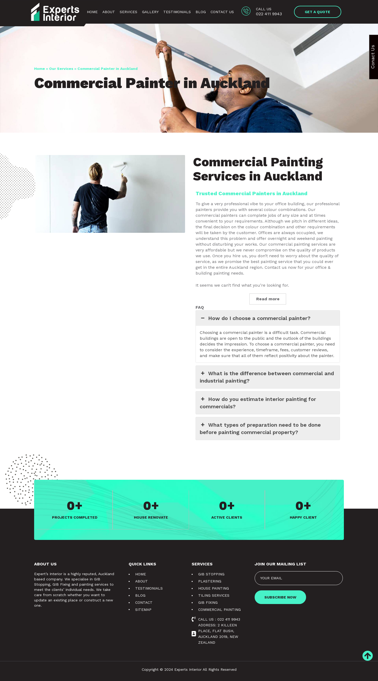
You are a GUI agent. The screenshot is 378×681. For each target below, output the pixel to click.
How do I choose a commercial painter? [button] (255, 318)
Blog (201, 12)
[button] (317, 12)
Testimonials (177, 12)
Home (92, 12)
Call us (263, 9)
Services (128, 12)
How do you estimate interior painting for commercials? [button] (258, 402)
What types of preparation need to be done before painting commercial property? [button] (260, 428)
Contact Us (222, 12)
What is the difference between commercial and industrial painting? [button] (267, 377)
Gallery (150, 12)
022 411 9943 (269, 13)
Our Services (61, 68)
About (108, 12)
